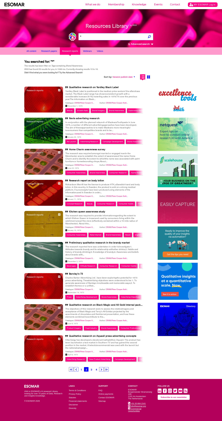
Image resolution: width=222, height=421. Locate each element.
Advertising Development (86, 297)
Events (158, 4)
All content (31, 51)
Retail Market (95, 235)
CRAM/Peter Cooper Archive (117, 103)
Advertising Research (89, 141)
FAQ (100, 390)
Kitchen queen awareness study (87, 211)
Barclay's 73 (76, 273)
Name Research (138, 172)
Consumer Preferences (130, 328)
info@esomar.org (137, 406)
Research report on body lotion (86, 180)
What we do (92, 4)
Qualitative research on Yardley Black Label (94, 87)
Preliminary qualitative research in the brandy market (99, 242)
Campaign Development (113, 141)
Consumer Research (118, 172)
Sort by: (108, 76)
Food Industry (91, 328)
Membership (116, 4)
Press (69, 297)
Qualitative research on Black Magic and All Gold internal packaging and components (118, 304)
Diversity (72, 408)
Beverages (71, 266)
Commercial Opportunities (134, 410)
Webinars (87, 51)
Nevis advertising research (84, 118)
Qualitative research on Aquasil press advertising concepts (102, 336)
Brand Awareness (116, 110)
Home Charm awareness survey (87, 149)
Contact (175, 4)
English (138, 235)
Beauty (70, 110)
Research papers (49, 51)
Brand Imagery (98, 110)
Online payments (105, 394)
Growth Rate (82, 110)
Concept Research (74, 204)
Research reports (70, 51)
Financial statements (78, 401)
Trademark (142, 204)
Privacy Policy (75, 394)
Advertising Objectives (130, 297)
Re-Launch (71, 141)
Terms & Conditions (77, 390)
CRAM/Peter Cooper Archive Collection (90, 103)
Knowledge (139, 4)
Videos (100, 51)
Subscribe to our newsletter (174, 397)
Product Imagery (74, 328)
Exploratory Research (137, 110)
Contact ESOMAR (106, 397)
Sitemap (102, 401)
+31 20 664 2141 (137, 403)
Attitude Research (87, 266)
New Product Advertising (99, 359)
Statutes (72, 397)
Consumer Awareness (76, 172)
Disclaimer (73, 405)
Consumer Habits (126, 204)
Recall (127, 235)
